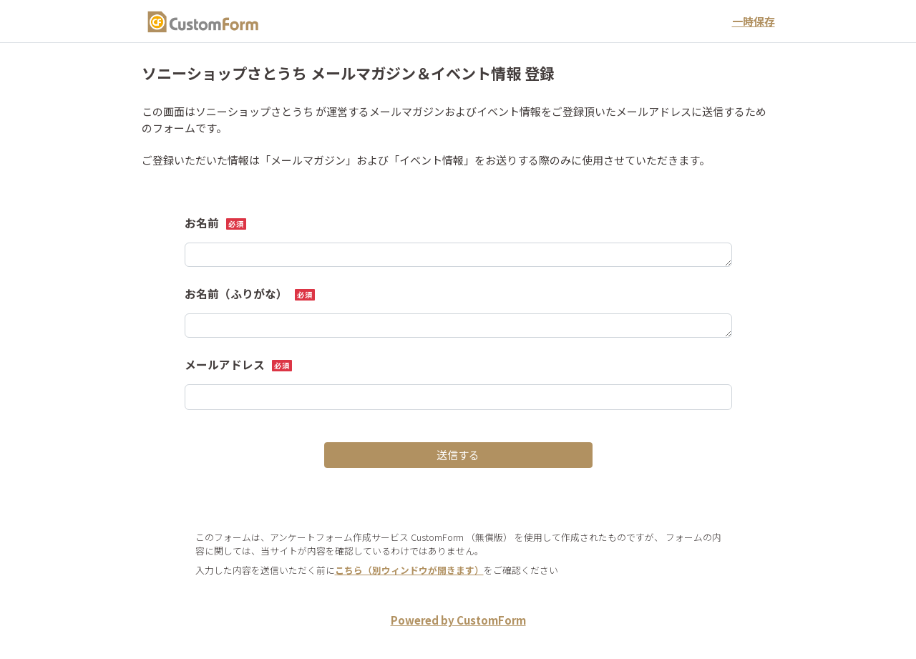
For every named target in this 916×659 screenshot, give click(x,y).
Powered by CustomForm (458, 620)
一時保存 (753, 21)
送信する (458, 454)
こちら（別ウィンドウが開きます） (409, 570)
